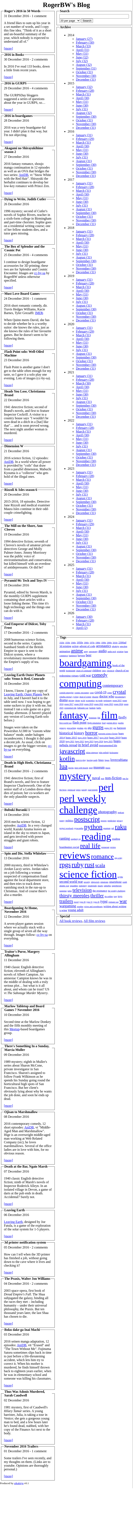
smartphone (115, 881)
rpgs (65, 864)
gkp (90, 727)
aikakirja (115, 646)
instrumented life (108, 745)
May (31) (82, 53)
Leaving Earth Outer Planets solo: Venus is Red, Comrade (24, 676)
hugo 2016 (82, 738)
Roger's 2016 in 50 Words (22, 11)
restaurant (105, 847)
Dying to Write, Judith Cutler (25, 199)
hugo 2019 (115, 737)
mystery (75, 775)
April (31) (82, 50)
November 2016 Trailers (21, 1446)
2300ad (122, 642)
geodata (80, 728)
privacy (120, 821)
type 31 (89, 902)
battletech (73, 655)
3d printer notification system (25, 1242)
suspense (63, 891)
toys (120, 896)
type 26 (82, 902)
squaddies (74, 886)
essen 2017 (68, 704)
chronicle (110, 671)
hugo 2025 (108, 741)
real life (90, 845)
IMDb (39, 313)
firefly (122, 717)
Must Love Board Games (22, 293)
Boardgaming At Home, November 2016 (21, 909)
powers (104, 821)
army (86, 651)
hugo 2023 (89, 741)
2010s (115, 643)
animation (64, 651)
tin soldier (109, 896)
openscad (71, 790)
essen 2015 (117, 700)
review (113, 847)
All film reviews (94, 921)
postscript (87, 819)
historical (66, 733)
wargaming (67, 906)
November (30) (86, 76)
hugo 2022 (79, 741)
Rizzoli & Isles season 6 (20, 489)
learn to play (81, 760)
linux (101, 760)
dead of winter (85, 697)
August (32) (84, 64)
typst (104, 901)
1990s (103, 643)
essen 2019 (88, 704)
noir (102, 778)
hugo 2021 (70, 741)
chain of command (83, 671)
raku (121, 826)
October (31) (84, 72)
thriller (97, 895)
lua (63, 766)
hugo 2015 (71, 737)
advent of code (87, 646)
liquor (107, 760)
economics (90, 700)
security (87, 882)
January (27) (84, 39)
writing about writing (115, 906)
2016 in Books (14, 54)
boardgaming (85, 662)
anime (77, 650)
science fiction (88, 874)
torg (115, 896)
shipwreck (95, 882)
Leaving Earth (14, 1210)
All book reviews (70, 921)
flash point (79, 722)
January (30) (84, 616)
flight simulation (94, 723)
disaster (95, 697)
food (104, 723)
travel (76, 902)
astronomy (93, 651)
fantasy (73, 715)
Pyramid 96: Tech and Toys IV (25, 580)
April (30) (82, 98)
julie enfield (104, 752)
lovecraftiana (119, 760)
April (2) (81, 628)
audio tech (111, 651)
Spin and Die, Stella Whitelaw (25, 853)
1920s (61, 643)
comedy (99, 675)
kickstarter (113, 752)
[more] (8, 48)
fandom (92, 708)
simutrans (104, 882)
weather (80, 906)
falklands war (82, 708)
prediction (111, 821)
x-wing (63, 910)
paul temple (93, 790)
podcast (121, 812)
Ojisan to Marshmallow (21, 1112)
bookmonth (70, 671)
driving (71, 700)
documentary (120, 697)
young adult (76, 910)
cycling (76, 697)
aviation (120, 651)
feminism (93, 718)
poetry (62, 821)
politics (69, 820)
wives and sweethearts (93, 906)
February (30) (85, 42)
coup (92, 693)
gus (114, 728)
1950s (80, 642)
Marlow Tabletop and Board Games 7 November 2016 (24, 1008)
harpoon (121, 727)
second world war (71, 881)
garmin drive (111, 723)
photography (107, 812)
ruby (78, 864)
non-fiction (113, 778)
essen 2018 (78, 704)
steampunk (92, 886)
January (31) (84, 135)
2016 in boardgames (18, 116)
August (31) (84, 161)
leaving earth (92, 760)
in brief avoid (88, 745)
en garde (99, 700)
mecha (71, 768)
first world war (65, 723)
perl (106, 787)
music (107, 768)
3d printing (65, 646)
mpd (91, 768)
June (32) (82, 57)
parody (84, 790)
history (79, 733)
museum (99, 767)
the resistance (100, 890)
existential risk (70, 708)
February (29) (85, 139)
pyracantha (78, 828)
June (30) (82, 105)
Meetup (14, 1029)
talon (70, 891)
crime (109, 693)
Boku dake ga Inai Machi (22, 1329)
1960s (86, 643)
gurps (98, 727)
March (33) (83, 46)
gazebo (121, 723)
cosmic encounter (81, 693)
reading (96, 836)
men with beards (81, 768)
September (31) (86, 68)
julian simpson (92, 752)
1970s (92, 643)
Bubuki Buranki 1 (17, 810)
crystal (119, 691)
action (75, 646)
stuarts (100, 886)
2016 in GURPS (15, 83)
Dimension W (14, 446)
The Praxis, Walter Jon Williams (27, 1278)
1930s (67, 643)
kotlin (67, 758)
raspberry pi (76, 839)
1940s (73, 643)
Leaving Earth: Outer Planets (23, 694)
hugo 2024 (98, 741)
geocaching (71, 728)
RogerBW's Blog (66, 4)
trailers (66, 901)
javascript (72, 751)
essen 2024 (118, 704)
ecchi (83, 700)
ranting (64, 838)
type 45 (96, 902)
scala (100, 865)
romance (102, 856)
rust (89, 864)
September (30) (86, 116)
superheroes (117, 886)
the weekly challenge (116, 891)
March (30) (83, 383)
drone (77, 700)
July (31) (82, 109)
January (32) (84, 87)
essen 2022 (98, 704)
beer (89, 655)
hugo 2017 (93, 737)
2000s (109, 643)
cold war (85, 675)
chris (104, 671)
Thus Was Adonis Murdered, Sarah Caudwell (24, 1393)
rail (112, 828)
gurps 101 (108, 728)
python (93, 826)
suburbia (107, 886)
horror (91, 732)
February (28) (85, 90)
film (109, 715)
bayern (81, 655)
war (123, 901)
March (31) (83, 94)
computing (80, 683)
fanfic (98, 708)
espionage (108, 700)
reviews (74, 855)
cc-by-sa (39, 273)
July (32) (82, 61)
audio (102, 651)
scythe (120, 877)
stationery (83, 886)
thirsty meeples (74, 895)
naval (96, 778)
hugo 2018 (104, 738)
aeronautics (103, 646)
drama (63, 700)
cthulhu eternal (65, 697)
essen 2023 (108, 704)
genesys (62, 728)
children (96, 670)
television (82, 890)
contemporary (112, 686)
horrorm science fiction (108, 733)
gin (85, 728)
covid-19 (100, 692)
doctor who (106, 696)
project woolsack (66, 828)
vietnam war (113, 902)
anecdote (123, 646)
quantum (107, 828)
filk (98, 718)
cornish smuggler (66, 693)
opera (78, 790)
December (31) (86, 79)
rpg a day (118, 858)
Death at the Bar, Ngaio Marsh (25, 1166)
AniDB (23, 175)
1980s (97, 643)
